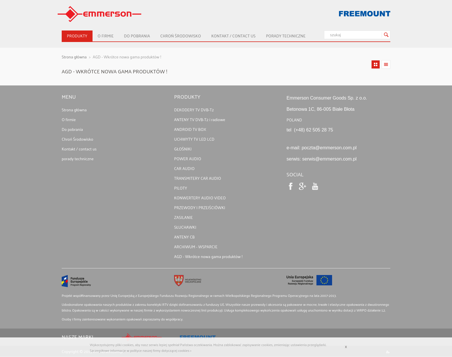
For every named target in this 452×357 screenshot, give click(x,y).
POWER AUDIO (187, 158)
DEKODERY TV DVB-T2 (194, 109)
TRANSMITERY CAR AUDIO (197, 178)
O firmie (106, 35)
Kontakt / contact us (233, 35)
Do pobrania (137, 35)
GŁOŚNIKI (183, 148)
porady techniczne (286, 35)
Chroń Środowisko (180, 35)
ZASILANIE (183, 217)
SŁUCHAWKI (185, 227)
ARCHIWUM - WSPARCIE (195, 246)
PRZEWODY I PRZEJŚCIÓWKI (199, 207)
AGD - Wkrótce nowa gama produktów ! (208, 256)
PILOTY (180, 188)
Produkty (77, 35)
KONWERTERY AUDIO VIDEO (200, 197)
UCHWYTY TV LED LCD (194, 139)
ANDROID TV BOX (190, 129)
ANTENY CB (184, 236)
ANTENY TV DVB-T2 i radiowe (199, 119)
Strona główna (74, 56)
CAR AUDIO (184, 168)
